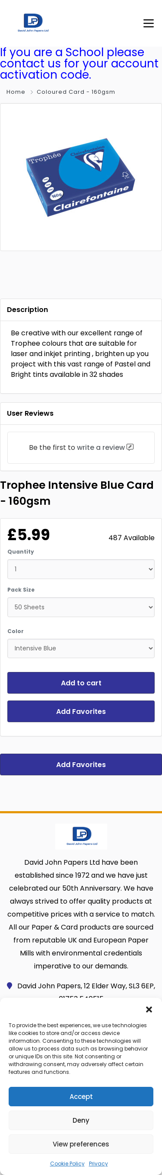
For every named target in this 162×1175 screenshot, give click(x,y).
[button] (149, 1008)
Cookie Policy (67, 1163)
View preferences (81, 1144)
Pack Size (21, 589)
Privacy (98, 1163)
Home (15, 92)
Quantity (20, 551)
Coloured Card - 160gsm (76, 92)
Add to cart (81, 683)
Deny (81, 1120)
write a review (101, 447)
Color (15, 631)
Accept (81, 1096)
